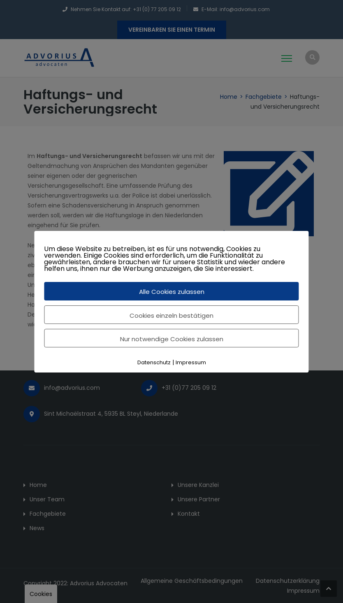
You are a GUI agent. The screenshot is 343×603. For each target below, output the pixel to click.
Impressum (191, 362)
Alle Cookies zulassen (171, 291)
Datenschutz (154, 362)
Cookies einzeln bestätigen (171, 315)
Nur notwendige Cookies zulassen (171, 339)
